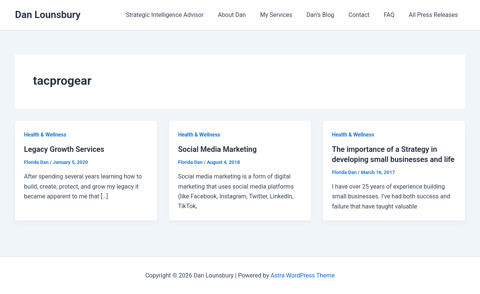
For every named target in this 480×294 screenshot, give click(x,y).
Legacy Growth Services (64, 149)
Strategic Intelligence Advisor (179, 14)
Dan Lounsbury (48, 14)
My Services (286, 14)
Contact (364, 14)
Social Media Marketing (218, 149)
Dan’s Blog (328, 14)
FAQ (392, 14)
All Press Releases (434, 14)
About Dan (244, 14)
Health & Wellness (45, 135)
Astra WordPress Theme (302, 275)
